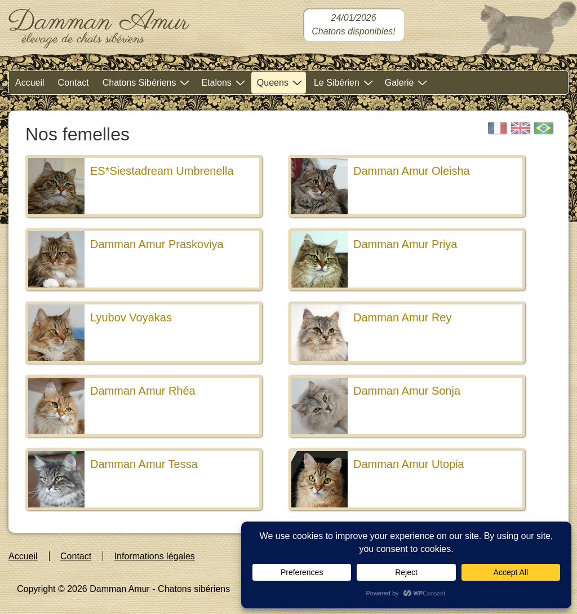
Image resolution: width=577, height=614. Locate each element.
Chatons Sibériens (148, 82)
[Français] (497, 128)
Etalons (224, 82)
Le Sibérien (345, 82)
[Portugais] (544, 128)
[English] (521, 128)
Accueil (30, 82)
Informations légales (154, 556)
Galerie (407, 82)
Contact (73, 82)
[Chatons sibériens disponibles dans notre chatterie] (353, 24)
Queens (281, 82)
